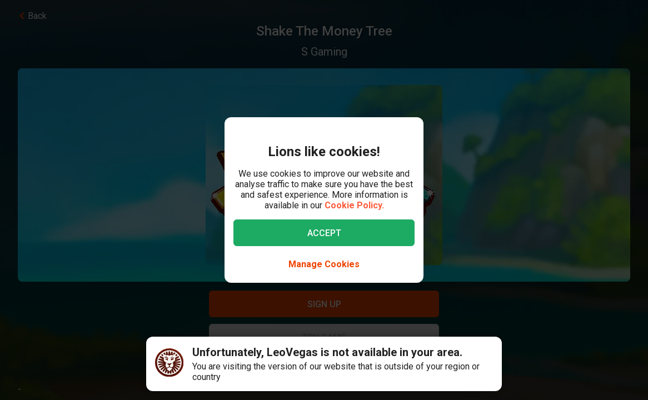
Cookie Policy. (354, 205)
